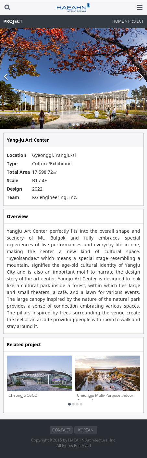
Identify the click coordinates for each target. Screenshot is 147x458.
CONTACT (61, 430)
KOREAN (85, 430)
